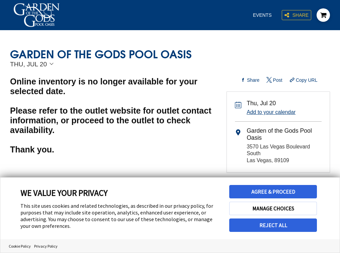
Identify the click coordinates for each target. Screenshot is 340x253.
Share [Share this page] (296, 15)
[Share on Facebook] (249, 80)
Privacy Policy (46, 246)
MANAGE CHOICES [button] (273, 208)
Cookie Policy (20, 246)
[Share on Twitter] (273, 80)
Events (262, 15)
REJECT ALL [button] (273, 225)
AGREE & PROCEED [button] (273, 191)
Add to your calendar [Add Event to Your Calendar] (271, 112)
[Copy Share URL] (302, 80)
